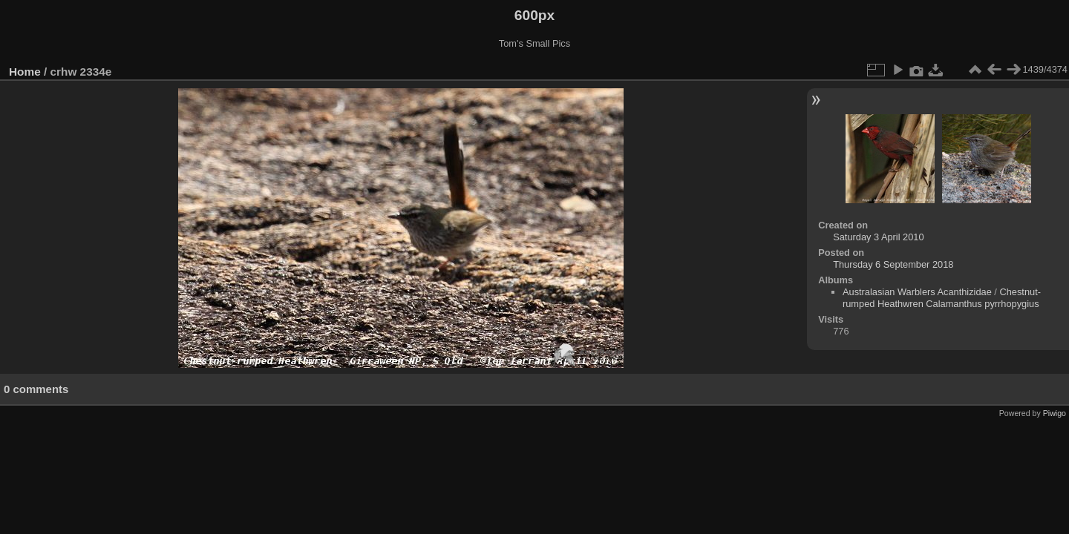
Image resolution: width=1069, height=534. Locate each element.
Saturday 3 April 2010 (878, 237)
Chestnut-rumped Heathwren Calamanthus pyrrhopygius (942, 297)
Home (25, 71)
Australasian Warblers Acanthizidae (917, 291)
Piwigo (1054, 413)
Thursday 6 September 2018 (893, 264)
